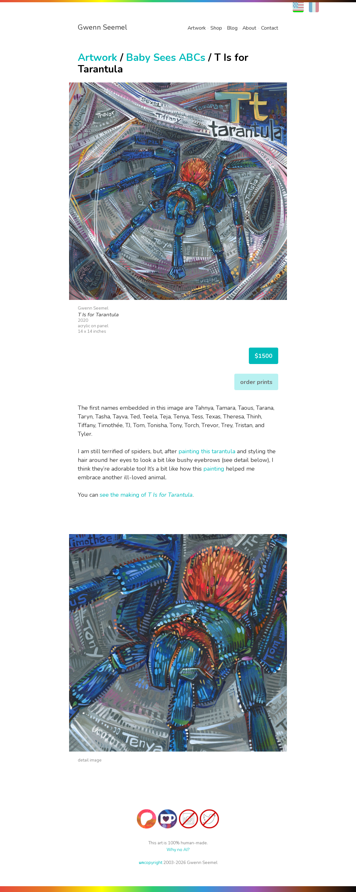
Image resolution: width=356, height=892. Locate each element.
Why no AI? (178, 850)
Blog (232, 28)
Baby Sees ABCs (165, 57)
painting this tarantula (206, 451)
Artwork (197, 28)
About (249, 28)
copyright (150, 862)
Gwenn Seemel (102, 27)
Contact (269, 28)
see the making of (146, 495)
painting (213, 469)
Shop (216, 28)
